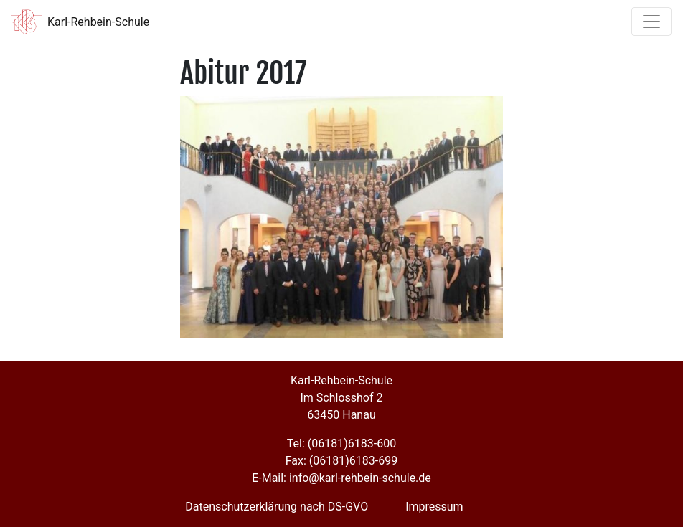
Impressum (434, 506)
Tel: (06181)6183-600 (341, 443)
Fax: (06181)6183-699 (341, 460)
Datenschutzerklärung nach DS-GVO (276, 506)
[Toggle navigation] (651, 21)
